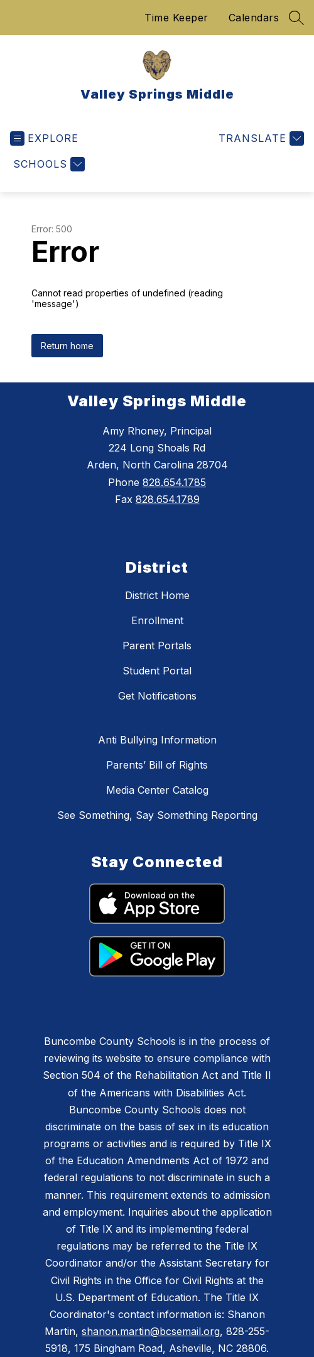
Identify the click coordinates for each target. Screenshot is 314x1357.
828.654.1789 (168, 499)
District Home (157, 595)
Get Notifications (157, 695)
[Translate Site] (259, 138)
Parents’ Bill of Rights (157, 765)
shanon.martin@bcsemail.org (151, 1331)
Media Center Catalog (157, 790)
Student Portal (157, 670)
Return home (67, 345)
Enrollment (157, 620)
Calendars (254, 17)
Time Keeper (176, 17)
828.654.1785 (174, 482)
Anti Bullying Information (157, 739)
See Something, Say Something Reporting (157, 815)
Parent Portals (157, 645)
